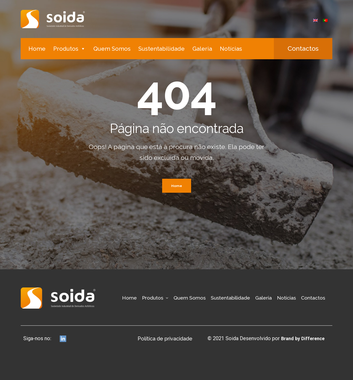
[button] (303, 48)
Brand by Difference (301, 338)
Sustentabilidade (161, 48)
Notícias (231, 48)
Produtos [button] (69, 48)
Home (37, 48)
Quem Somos (112, 48)
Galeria (202, 48)
